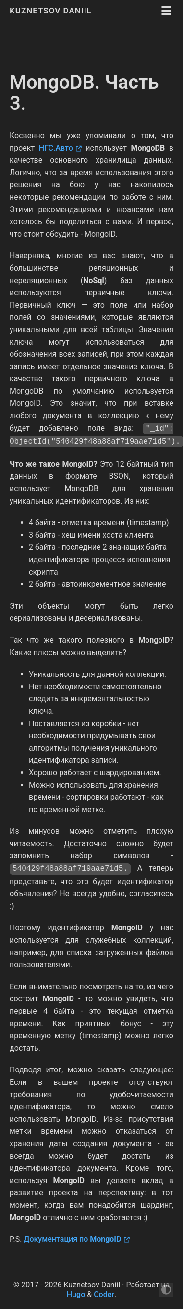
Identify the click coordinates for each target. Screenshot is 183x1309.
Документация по (72, 1239)
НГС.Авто (56, 148)
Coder (104, 1294)
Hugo (76, 1294)
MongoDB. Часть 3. (84, 93)
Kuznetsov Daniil (52, 10)
